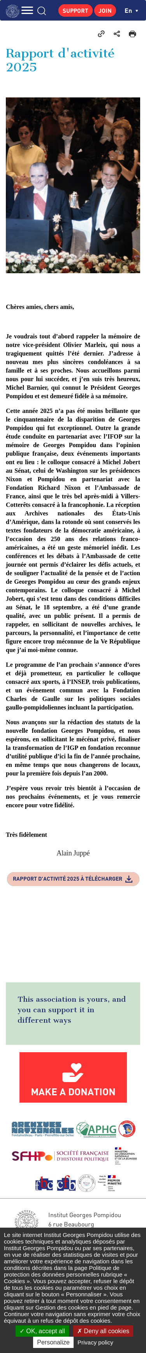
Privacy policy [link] (95, 1342)
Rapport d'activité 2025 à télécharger (67, 878)
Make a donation (73, 1091)
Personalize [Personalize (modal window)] (53, 1342)
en (131, 10)
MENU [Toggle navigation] (27, 10)
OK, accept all (42, 1331)
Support (75, 10)
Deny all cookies (103, 1331)
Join (105, 10)
